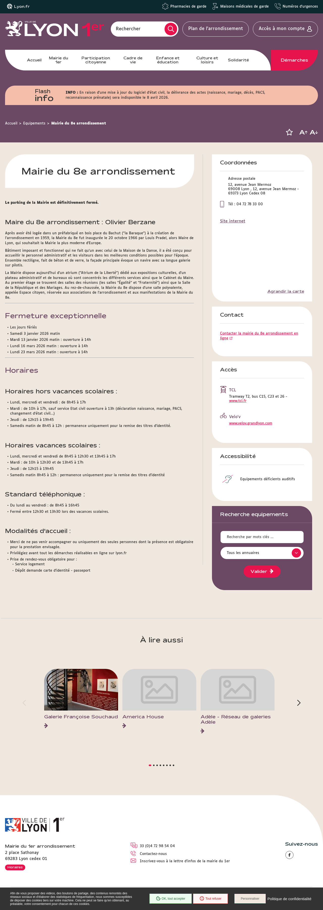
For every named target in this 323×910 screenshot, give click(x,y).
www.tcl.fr (238, 401)
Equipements (34, 123)
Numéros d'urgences (300, 6)
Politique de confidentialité (289, 899)
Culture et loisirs (207, 60)
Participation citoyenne (96, 60)
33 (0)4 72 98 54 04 (157, 846)
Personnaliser (250, 898)
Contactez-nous (153, 854)
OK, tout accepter (170, 898)
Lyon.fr (22, 7)
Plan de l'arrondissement (215, 29)
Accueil (34, 60)
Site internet (232, 221)
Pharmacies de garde (188, 6)
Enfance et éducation (168, 60)
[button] (289, 132)
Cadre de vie (132, 60)
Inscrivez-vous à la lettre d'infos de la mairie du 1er (185, 861)
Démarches (294, 60)
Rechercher (128, 29)
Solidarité (238, 60)
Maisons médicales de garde (244, 6)
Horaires (15, 867)
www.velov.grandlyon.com (250, 423)
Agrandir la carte (285, 291)
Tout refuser (210, 898)
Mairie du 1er (58, 60)
